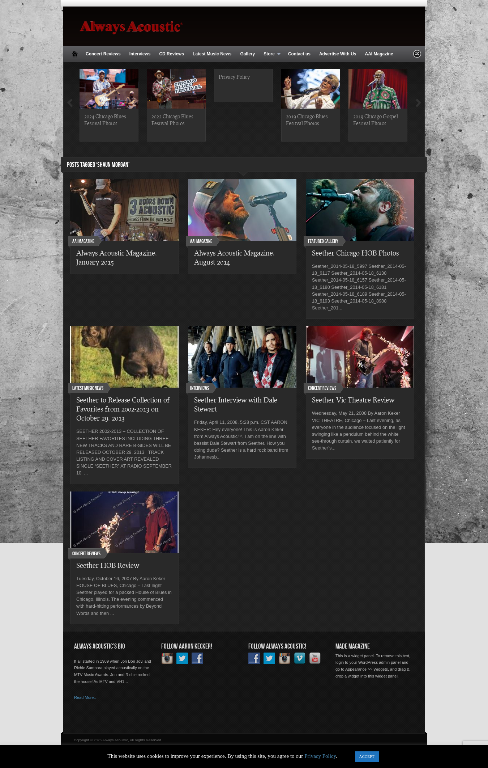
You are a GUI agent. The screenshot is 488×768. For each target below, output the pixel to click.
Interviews (140, 53)
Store (270, 54)
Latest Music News (212, 53)
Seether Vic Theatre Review (353, 400)
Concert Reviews (103, 53)
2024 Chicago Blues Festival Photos (105, 119)
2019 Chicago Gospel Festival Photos (375, 119)
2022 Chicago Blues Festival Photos (172, 119)
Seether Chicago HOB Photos (355, 253)
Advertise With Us (337, 53)
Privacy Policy (234, 76)
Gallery (247, 53)
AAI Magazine (379, 53)
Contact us (299, 53)
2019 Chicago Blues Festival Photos (307, 119)
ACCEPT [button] (366, 756)
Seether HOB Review (107, 565)
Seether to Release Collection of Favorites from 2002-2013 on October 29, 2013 (123, 409)
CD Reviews (171, 53)
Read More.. (85, 697)
